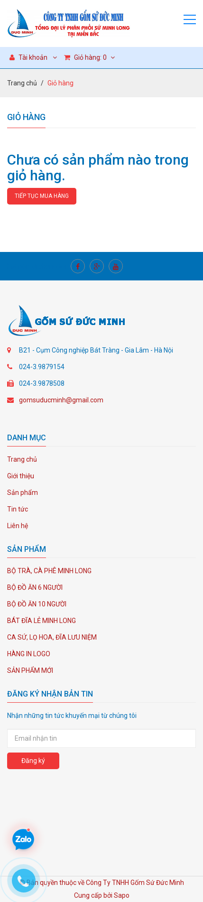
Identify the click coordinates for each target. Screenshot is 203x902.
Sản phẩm (22, 492)
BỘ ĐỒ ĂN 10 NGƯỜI (36, 604)
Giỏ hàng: (89, 57)
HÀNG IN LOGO (28, 654)
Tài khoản (28, 57)
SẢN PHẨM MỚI (30, 670)
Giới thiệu (20, 476)
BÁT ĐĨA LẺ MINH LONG (41, 620)
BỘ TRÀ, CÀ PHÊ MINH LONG (49, 571)
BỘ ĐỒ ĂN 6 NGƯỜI (35, 587)
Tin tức (17, 509)
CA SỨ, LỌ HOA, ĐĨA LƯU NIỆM (52, 637)
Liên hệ (17, 526)
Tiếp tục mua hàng (42, 196)
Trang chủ (22, 83)
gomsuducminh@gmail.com (61, 400)
